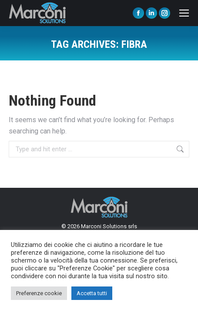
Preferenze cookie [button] (39, 293)
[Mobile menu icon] (184, 13)
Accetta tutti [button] (92, 293)
